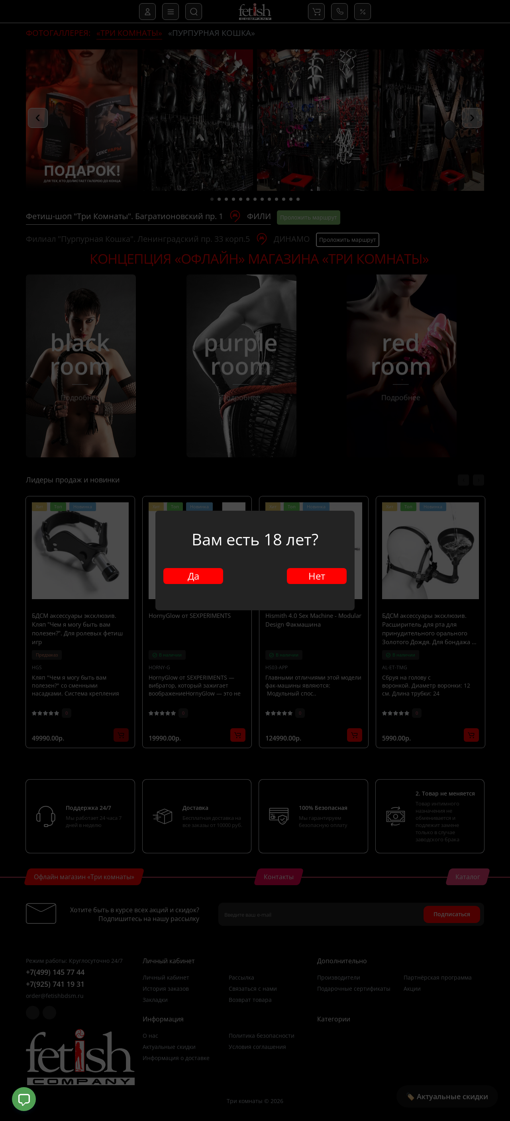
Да (193, 575)
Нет (316, 575)
